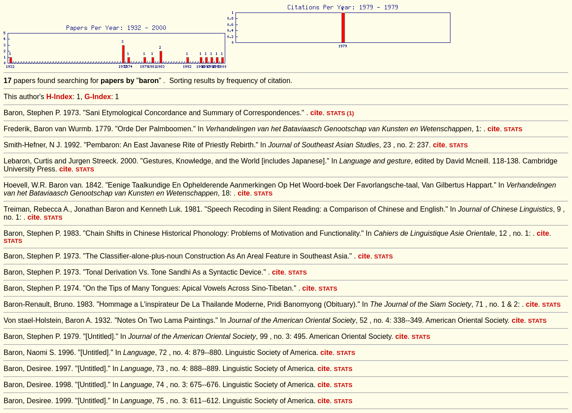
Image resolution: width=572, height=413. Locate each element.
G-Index (97, 96)
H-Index (59, 96)
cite (316, 113)
